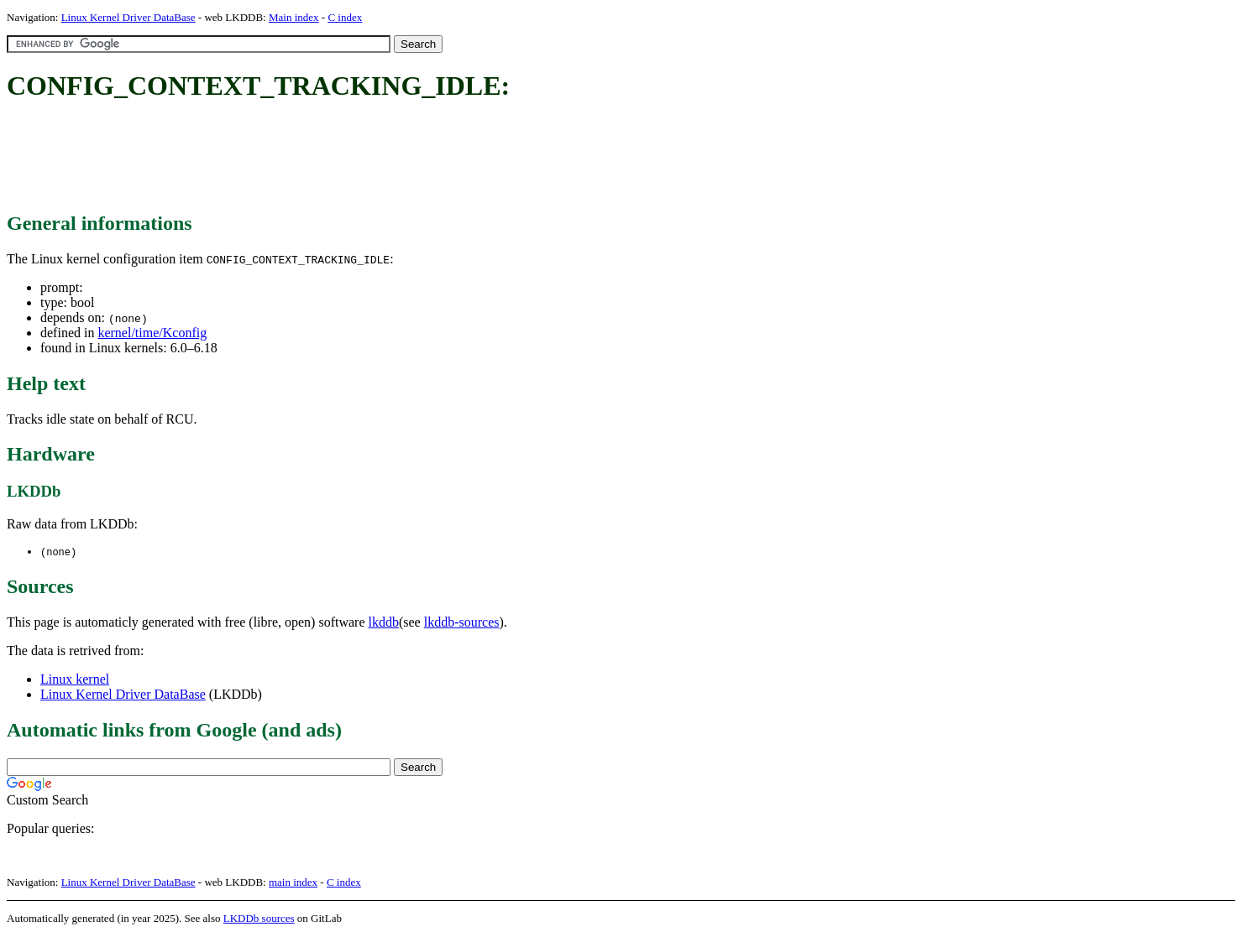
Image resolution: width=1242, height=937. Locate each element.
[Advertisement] (312, 157)
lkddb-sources (462, 623)
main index (293, 883)
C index (345, 17)
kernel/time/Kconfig (152, 332)
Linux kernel (74, 680)
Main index (294, 17)
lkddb (384, 623)
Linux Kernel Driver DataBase (128, 17)
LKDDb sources (259, 919)
